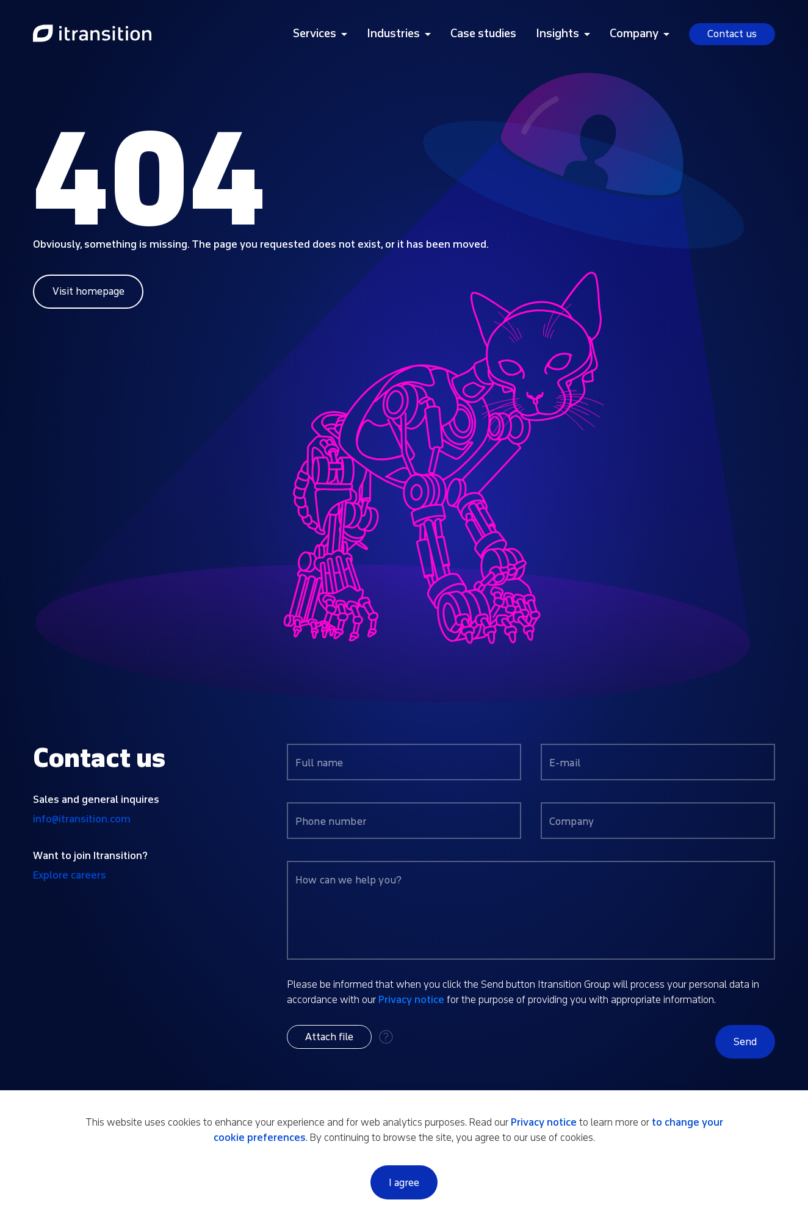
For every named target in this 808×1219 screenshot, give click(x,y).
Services (314, 33)
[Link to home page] (92, 34)
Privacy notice (411, 999)
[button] (329, 1037)
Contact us (732, 34)
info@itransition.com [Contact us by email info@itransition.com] (82, 819)
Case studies (483, 33)
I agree (404, 1182)
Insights (557, 33)
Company (634, 33)
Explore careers (69, 875)
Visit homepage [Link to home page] (88, 291)
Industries (393, 33)
